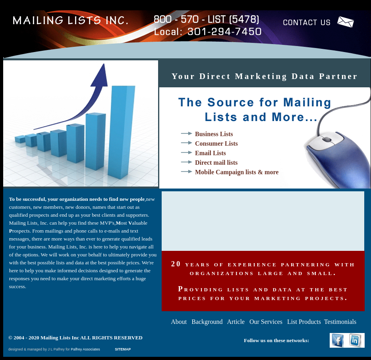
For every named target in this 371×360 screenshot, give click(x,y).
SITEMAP (122, 349)
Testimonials (340, 321)
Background (206, 321)
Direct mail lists (216, 162)
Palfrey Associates (85, 349)
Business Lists (214, 134)
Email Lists (210, 153)
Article (236, 321)
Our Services (265, 321)
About (179, 321)
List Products (304, 321)
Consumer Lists (216, 143)
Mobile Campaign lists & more (236, 172)
